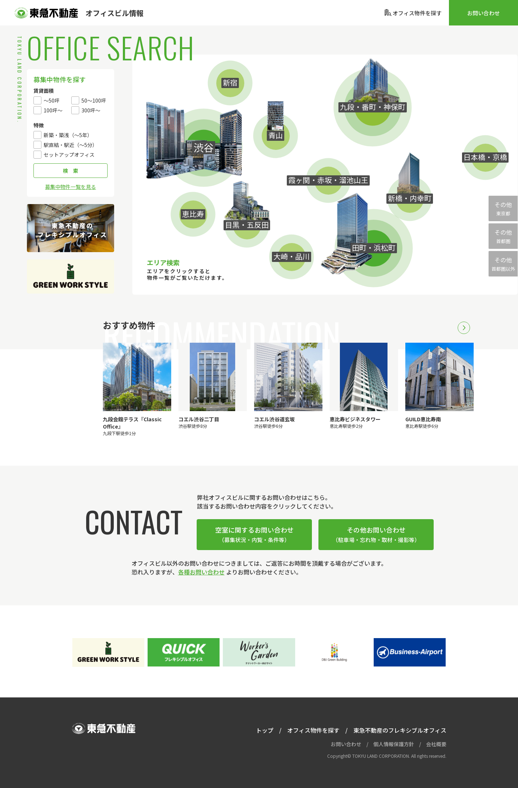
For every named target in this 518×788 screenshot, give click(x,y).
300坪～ (90, 110)
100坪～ (53, 110)
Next (464, 328)
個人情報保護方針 (393, 744)
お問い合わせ (483, 13)
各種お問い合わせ (201, 572)
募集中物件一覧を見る (70, 186)
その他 (503, 208)
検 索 (70, 170)
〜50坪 (52, 100)
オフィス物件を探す (313, 730)
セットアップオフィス (69, 154)
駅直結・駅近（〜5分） (70, 144)
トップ (264, 730)
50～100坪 (93, 100)
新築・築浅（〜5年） (68, 135)
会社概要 (436, 744)
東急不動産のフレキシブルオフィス (70, 228)
